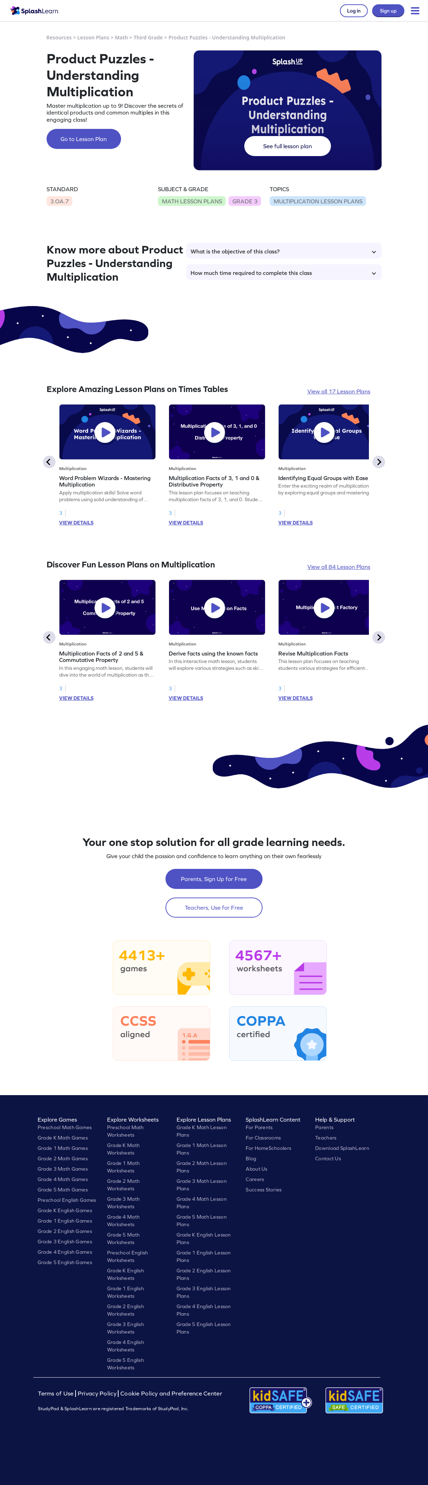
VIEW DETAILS (76, 523)
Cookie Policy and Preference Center (171, 1393)
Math (121, 37)
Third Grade (148, 37)
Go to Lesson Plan (84, 139)
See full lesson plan (287, 146)
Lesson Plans (93, 37)
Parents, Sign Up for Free (214, 879)
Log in (354, 11)
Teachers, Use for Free (214, 907)
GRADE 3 (245, 201)
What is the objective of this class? (283, 251)
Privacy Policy (97, 1393)
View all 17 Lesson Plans (338, 391)
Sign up (388, 11)
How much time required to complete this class (283, 273)
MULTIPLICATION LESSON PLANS (318, 201)
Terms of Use (56, 1393)
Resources (59, 37)
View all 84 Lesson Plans (338, 566)
